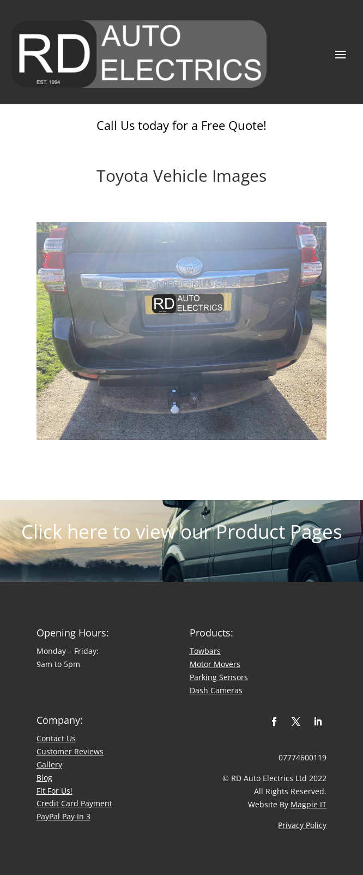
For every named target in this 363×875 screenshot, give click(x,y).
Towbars (205, 651)
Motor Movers (215, 664)
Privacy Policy (302, 825)
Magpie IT (308, 804)
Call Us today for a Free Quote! (181, 125)
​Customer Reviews (70, 751)
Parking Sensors (219, 677)
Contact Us (56, 738)
